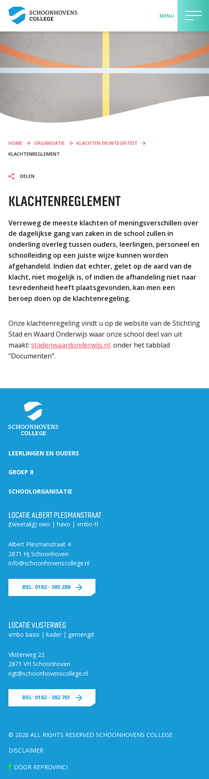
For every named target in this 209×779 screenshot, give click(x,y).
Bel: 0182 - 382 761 (46, 697)
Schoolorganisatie (40, 491)
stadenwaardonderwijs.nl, (71, 345)
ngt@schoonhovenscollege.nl (48, 673)
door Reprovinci (41, 767)
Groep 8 (20, 472)
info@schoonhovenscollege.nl (49, 563)
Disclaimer (25, 750)
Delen (26, 176)
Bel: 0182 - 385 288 (46, 587)
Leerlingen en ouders (43, 453)
